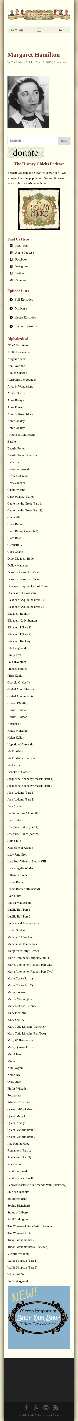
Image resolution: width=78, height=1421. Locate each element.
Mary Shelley (15, 1019)
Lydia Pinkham (16, 930)
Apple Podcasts (25, 252)
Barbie (11, 441)
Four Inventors (16, 661)
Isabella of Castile (18, 772)
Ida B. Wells (15, 751)
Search (64, 140)
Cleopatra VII (16, 544)
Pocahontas (14, 1095)
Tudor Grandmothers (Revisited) (27, 1247)
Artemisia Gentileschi (21, 434)
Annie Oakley (16, 421)
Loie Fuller (14, 895)
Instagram (21, 266)
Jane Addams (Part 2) (20, 799)
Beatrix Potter (16, 448)
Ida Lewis (13, 765)
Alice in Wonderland (20, 386)
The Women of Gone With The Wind (30, 1226)
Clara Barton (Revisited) (22, 531)
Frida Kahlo (14, 675)
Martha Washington (19, 999)
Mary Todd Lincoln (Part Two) (26, 1033)
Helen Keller (15, 737)
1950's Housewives (19, 352)
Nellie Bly (13, 1074)
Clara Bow (14, 538)
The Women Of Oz (19, 1233)
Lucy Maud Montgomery (23, 923)
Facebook (21, 259)
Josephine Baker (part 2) (22, 834)
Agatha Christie (17, 372)
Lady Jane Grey (17, 854)
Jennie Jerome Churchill (22, 813)
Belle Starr (14, 462)
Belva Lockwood (18, 469)
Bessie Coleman (17, 476)
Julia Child (14, 840)
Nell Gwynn (15, 1068)
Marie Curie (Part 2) (20, 985)
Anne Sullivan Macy (20, 414)
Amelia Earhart (17, 393)
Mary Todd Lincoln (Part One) (26, 1026)
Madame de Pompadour (22, 944)
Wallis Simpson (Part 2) (22, 1267)
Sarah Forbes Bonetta (20, 1178)
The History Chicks (22, 62)
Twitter (19, 273)
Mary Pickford (16, 1012)
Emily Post (14, 655)
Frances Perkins (17, 668)
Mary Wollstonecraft (20, 1040)
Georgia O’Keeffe (18, 682)
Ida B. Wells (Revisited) (22, 758)
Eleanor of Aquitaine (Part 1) (25, 600)
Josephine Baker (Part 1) (22, 827)
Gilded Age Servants (20, 696)
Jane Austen (14, 806)
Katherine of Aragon (20, 847)
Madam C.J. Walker (19, 937)
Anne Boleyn (15, 400)
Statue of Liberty (18, 1212)
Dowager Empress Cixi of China (27, 586)
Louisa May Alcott (19, 902)
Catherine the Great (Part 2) (24, 510)
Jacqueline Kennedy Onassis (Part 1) (30, 778)
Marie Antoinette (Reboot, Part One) (30, 964)
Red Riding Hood (18, 1143)
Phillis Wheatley (17, 1088)
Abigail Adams (16, 359)
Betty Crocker (16, 483)
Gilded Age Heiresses (21, 689)
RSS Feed (21, 245)
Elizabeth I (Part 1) (19, 627)
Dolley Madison (17, 565)
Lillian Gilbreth (17, 875)
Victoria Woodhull (19, 1253)
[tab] (39, 299)
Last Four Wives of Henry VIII (26, 861)
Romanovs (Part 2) (19, 1157)
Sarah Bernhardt (17, 1171)
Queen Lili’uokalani (20, 1109)
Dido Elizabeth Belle (20, 558)
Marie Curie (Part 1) (20, 978)
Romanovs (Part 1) (19, 1150)
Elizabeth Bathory (18, 613)
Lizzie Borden (16, 882)
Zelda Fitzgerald (17, 1281)
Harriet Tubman (17, 710)
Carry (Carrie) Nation (21, 496)
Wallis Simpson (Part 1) (22, 1260)
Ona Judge (14, 1081)
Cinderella (13, 517)
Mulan (11, 1061)
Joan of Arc (14, 820)
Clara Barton (15, 524)
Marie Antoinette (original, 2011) (28, 957)
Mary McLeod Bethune (22, 1006)
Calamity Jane (16, 489)
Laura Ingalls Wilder (20, 868)
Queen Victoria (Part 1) (22, 1130)
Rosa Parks (14, 1164)
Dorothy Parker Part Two (23, 579)
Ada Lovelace (16, 366)
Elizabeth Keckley (18, 641)
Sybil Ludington (17, 1219)
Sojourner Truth (17, 1198)
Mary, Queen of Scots (21, 1047)
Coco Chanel (15, 551)
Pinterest (20, 280)
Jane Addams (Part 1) (20, 792)
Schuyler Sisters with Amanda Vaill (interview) (36, 1185)
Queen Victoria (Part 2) (22, 1136)
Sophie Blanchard (18, 1205)
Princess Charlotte (18, 1102)
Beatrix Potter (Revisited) (23, 455)
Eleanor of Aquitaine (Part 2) (25, 606)
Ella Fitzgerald (16, 648)
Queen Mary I (16, 1116)
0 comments (61, 62)
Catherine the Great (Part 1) (24, 503)
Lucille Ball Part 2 (18, 916)
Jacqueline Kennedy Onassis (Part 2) (30, 785)
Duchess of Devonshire (22, 593)
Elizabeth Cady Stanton (22, 620)
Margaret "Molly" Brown (23, 951)
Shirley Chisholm (18, 1191)
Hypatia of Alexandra (20, 744)
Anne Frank (14, 407)
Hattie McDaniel (17, 730)
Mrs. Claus (14, 1054)
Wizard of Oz (15, 1274)
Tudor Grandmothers (20, 1240)
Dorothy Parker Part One (23, 572)
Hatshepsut (14, 723)
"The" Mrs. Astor (18, 345)
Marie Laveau (16, 992)
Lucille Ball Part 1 (18, 909)
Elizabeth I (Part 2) (19, 634)
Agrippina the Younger (21, 379)
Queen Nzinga (16, 1123)
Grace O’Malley (17, 703)
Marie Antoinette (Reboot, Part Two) (30, 971)
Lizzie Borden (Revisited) (23, 889)
